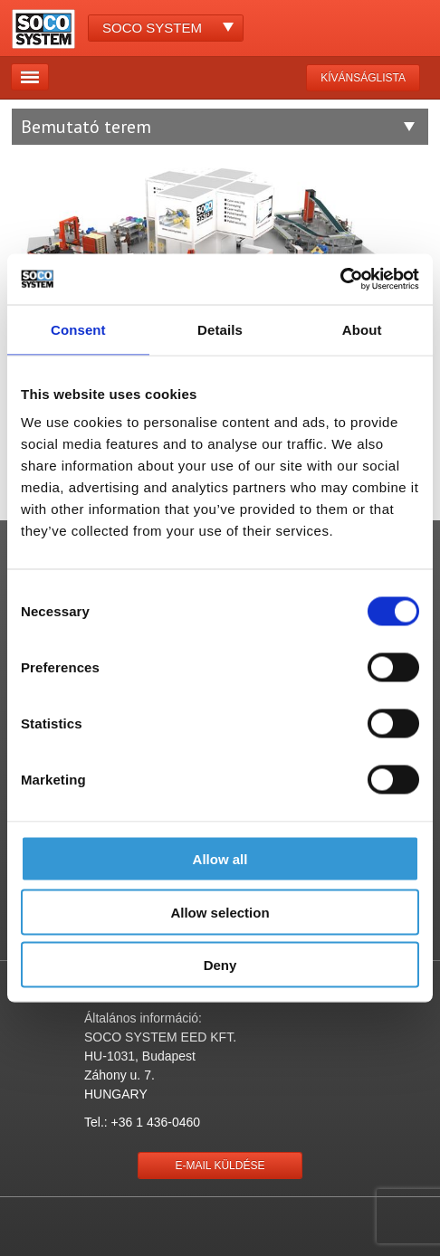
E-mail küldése (220, 1165)
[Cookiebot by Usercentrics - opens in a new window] (340, 279)
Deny (220, 965)
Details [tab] (220, 329)
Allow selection (219, 911)
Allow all (220, 859)
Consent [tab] (78, 329)
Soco (152, 27)
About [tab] (362, 329)
